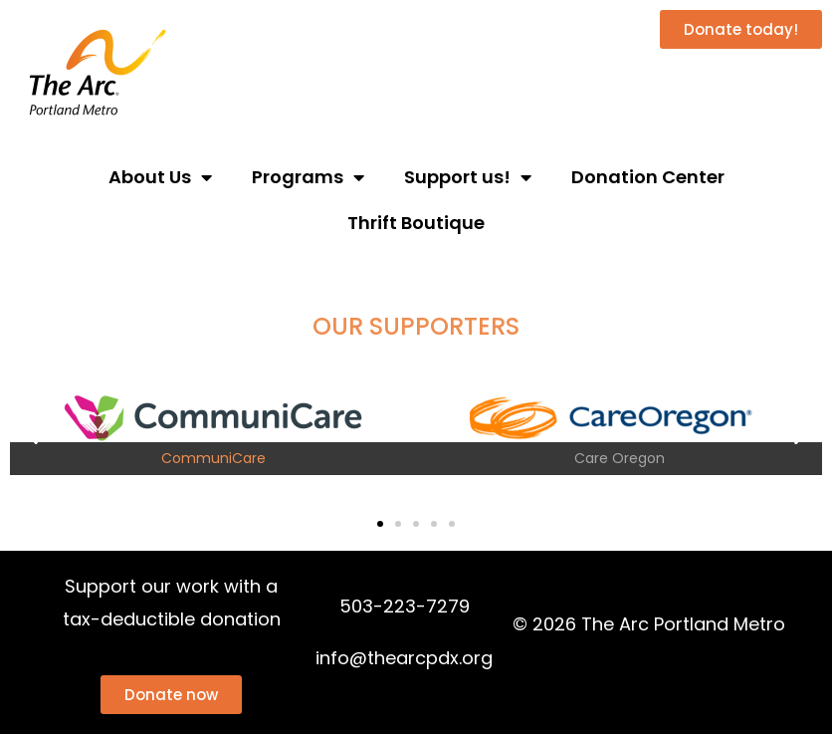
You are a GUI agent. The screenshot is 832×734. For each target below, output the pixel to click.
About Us (160, 177)
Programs (308, 177)
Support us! (467, 177)
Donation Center (648, 176)
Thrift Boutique (416, 222)
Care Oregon (619, 458)
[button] (32, 434)
